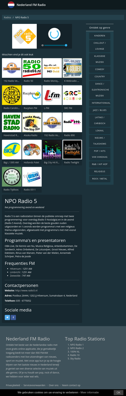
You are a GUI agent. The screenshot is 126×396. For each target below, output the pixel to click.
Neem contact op (71, 385)
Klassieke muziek (99, 59)
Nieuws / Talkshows (99, 140)
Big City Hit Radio (53, 162)
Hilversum (15, 268)
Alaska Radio (30, 135)
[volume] (55, 45)
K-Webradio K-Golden (75, 80)
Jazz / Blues (100, 110)
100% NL (75, 351)
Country (100, 76)
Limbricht (15, 272)
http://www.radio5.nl (26, 290)
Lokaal (100, 130)
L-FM (46, 108)
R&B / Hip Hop (100, 164)
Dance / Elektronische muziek (100, 89)
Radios (7, 17)
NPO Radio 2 (77, 348)
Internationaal (101, 103)
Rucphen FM (30, 108)
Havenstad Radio (13, 135)
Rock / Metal (99, 178)
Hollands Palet (31, 162)
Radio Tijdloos (11, 189)
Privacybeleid (13, 385)
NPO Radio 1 (77, 344)
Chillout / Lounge (100, 46)
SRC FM (68, 108)
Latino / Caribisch (99, 120)
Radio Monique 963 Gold (57, 80)
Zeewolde (15, 275)
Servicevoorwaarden (34, 385)
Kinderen (99, 35)
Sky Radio (75, 358)
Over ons (54, 385)
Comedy (99, 69)
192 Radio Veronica (14, 80)
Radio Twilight (71, 162)
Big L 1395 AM (11, 162)
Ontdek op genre (99, 27)
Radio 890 (69, 135)
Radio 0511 (30, 189)
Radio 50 (28, 80)
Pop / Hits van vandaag (99, 154)
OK (118, 392)
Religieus (99, 171)
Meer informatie (90, 392)
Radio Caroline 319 (14, 108)
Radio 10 (75, 355)
